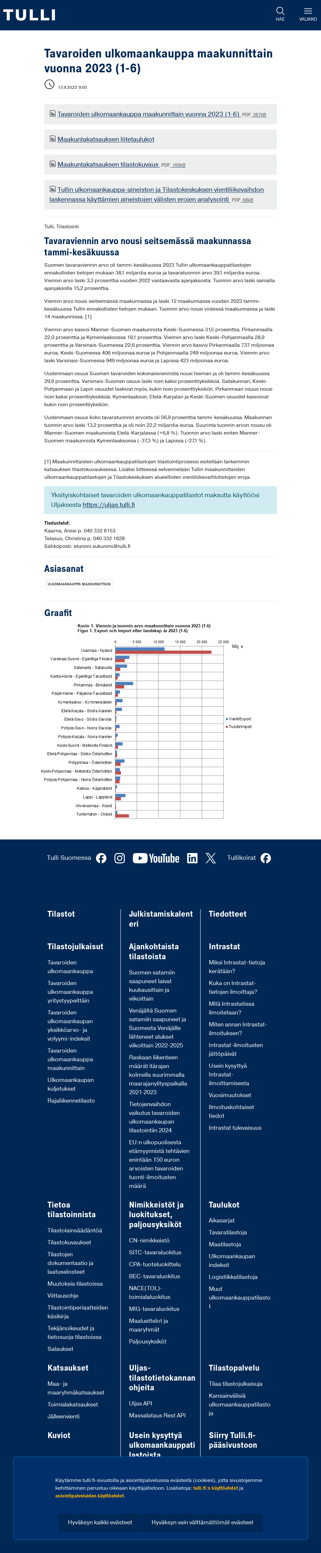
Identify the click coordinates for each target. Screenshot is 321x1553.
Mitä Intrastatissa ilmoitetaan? (231, 1008)
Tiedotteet (228, 914)
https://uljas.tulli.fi (109, 504)
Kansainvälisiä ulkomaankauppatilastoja (240, 1404)
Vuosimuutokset (230, 1095)
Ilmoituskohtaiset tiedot (231, 1111)
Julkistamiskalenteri (161, 919)
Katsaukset (68, 1368)
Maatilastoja (225, 1244)
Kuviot (59, 1436)
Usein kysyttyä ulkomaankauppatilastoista (162, 1445)
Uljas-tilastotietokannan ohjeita (162, 1378)
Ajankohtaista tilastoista (154, 952)
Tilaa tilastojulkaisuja (235, 1384)
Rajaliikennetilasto (71, 1101)
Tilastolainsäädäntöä (75, 1231)
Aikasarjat (222, 1221)
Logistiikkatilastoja (233, 1277)
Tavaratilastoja (228, 1233)
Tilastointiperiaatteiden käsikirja (78, 1312)
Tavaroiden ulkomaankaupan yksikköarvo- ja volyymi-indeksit (70, 1026)
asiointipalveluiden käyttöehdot (89, 1495)
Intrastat (224, 947)
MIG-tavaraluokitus (154, 1309)
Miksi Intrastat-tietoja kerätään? (237, 967)
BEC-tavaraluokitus (154, 1276)
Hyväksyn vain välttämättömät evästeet (202, 1522)
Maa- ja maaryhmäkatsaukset (76, 1388)
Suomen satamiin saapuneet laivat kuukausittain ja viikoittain (152, 986)
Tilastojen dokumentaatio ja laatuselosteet (70, 1263)
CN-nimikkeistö (149, 1241)
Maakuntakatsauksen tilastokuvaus (122, 164)
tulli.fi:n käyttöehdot (215, 1488)
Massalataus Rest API (157, 1416)
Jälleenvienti (64, 1417)
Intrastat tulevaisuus (235, 1128)
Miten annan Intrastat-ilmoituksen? (238, 1029)
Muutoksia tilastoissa (75, 1284)
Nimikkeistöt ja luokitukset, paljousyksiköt (156, 1215)
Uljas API (140, 1404)
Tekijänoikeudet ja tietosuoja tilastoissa (75, 1332)
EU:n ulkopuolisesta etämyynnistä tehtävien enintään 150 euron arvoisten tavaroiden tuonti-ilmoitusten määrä (159, 1164)
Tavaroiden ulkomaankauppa (70, 967)
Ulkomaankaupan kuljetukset (71, 1084)
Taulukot (224, 1205)
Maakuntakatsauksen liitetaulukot (106, 139)
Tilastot (61, 914)
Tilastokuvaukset (69, 1243)
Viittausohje (63, 1296)
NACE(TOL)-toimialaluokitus (149, 1292)
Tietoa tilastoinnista (72, 1210)
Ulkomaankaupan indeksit (232, 1260)
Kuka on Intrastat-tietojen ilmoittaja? (233, 987)
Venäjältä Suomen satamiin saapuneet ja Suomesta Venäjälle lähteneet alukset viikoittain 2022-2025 (157, 1028)
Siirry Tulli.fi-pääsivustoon (233, 1440)
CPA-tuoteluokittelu (155, 1264)
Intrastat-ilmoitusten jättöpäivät (236, 1049)
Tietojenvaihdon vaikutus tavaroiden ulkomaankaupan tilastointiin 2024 (154, 1117)
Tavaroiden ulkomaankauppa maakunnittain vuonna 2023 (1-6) (162, 114)
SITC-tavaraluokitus (155, 1253)
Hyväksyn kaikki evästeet (100, 1522)
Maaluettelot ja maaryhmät (148, 1325)
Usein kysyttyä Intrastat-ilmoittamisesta (229, 1074)
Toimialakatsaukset (73, 1405)
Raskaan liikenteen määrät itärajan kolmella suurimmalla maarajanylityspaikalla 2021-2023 (158, 1075)
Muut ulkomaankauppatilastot (240, 1298)
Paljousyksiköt (147, 1342)
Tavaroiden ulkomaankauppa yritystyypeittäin (70, 992)
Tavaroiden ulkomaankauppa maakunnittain (70, 1059)
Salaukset (60, 1349)
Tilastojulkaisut (75, 947)
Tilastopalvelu (234, 1368)
